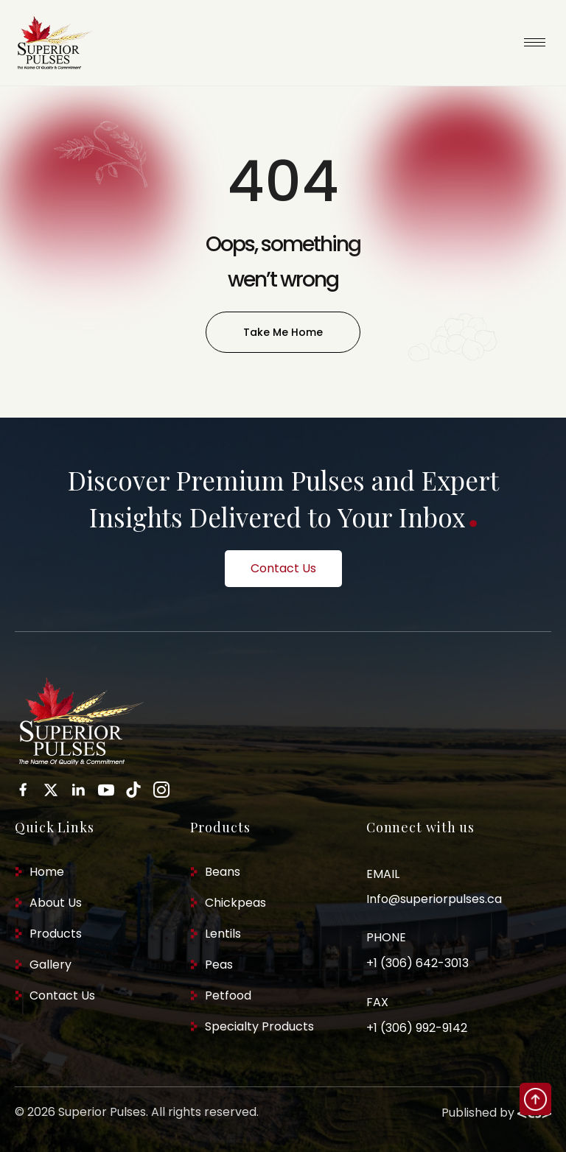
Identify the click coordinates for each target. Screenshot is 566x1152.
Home (46, 871)
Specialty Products (259, 1026)
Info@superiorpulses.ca (434, 899)
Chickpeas (235, 902)
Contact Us (62, 995)
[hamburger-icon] (534, 42)
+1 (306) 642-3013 (417, 963)
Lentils (223, 933)
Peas (219, 964)
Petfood (228, 995)
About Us (55, 902)
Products (55, 933)
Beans (222, 871)
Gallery (50, 964)
